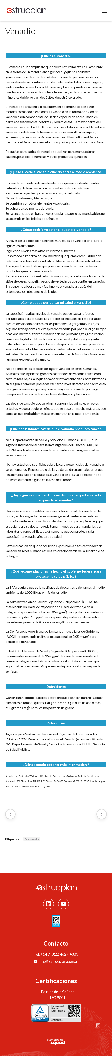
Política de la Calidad (57, 991)
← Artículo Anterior (10, 814)
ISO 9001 (57, 997)
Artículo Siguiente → (101, 814)
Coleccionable (32, 839)
